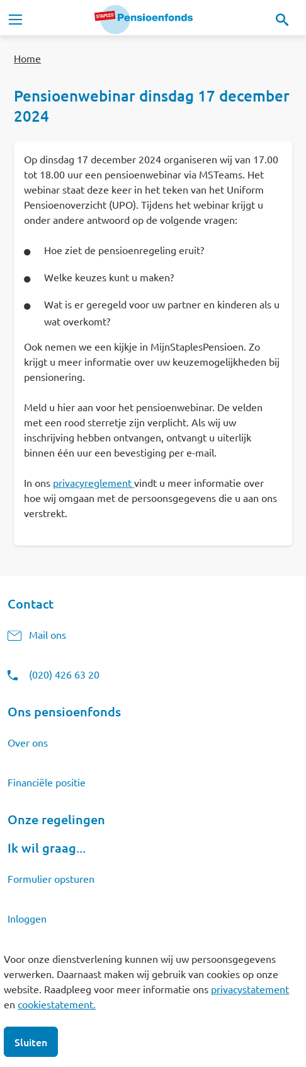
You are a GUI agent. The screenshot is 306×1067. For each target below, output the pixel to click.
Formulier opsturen (51, 878)
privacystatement (250, 988)
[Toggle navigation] (15, 19)
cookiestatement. (57, 1004)
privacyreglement (92, 482)
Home (27, 58)
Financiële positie (47, 782)
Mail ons (47, 634)
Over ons (28, 742)
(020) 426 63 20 (64, 674)
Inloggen (27, 918)
